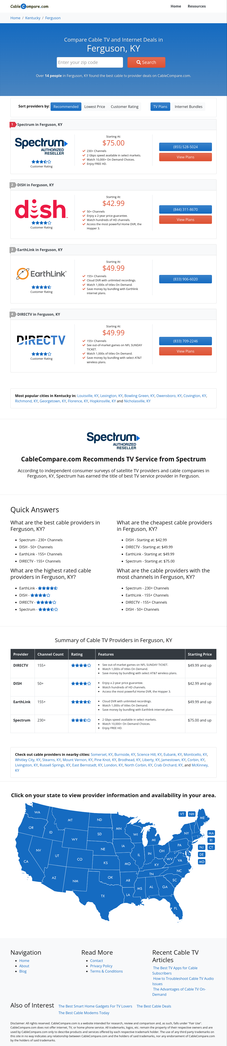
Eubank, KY (173, 754)
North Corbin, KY (138, 765)
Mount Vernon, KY (77, 759)
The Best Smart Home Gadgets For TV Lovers (95, 1006)
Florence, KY (78, 401)
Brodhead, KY (129, 759)
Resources (197, 6)
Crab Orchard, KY (168, 765)
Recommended (65, 106)
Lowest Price (94, 106)
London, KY (113, 765)
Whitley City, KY (27, 759)
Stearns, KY (51, 759)
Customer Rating (124, 106)
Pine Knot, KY (105, 759)
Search (146, 62)
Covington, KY (195, 395)
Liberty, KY (151, 759)
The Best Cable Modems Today (84, 1012)
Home (176, 6)
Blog (23, 971)
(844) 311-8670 (185, 209)
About (24, 965)
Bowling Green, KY (139, 395)
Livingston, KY (26, 765)
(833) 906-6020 (185, 279)
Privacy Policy (101, 965)
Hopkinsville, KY (103, 401)
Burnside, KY (124, 754)
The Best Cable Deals (154, 1006)
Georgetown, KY (53, 401)
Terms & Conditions (106, 971)
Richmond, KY (26, 401)
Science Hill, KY (149, 754)
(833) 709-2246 (185, 341)
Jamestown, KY (173, 759)
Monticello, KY (195, 754)
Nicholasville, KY (137, 401)
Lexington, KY (111, 395)
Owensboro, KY (169, 395)
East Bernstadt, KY (87, 765)
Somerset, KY (102, 754)
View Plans (185, 157)
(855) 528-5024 (185, 146)
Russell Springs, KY (55, 765)
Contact (96, 960)
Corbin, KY (196, 759)
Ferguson (53, 17)
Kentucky (32, 17)
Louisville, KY (87, 395)
